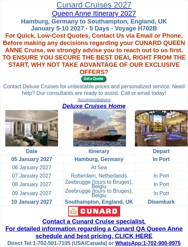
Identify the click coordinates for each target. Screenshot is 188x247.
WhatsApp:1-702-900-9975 (147, 243)
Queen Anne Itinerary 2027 (94, 14)
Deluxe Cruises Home (94, 106)
